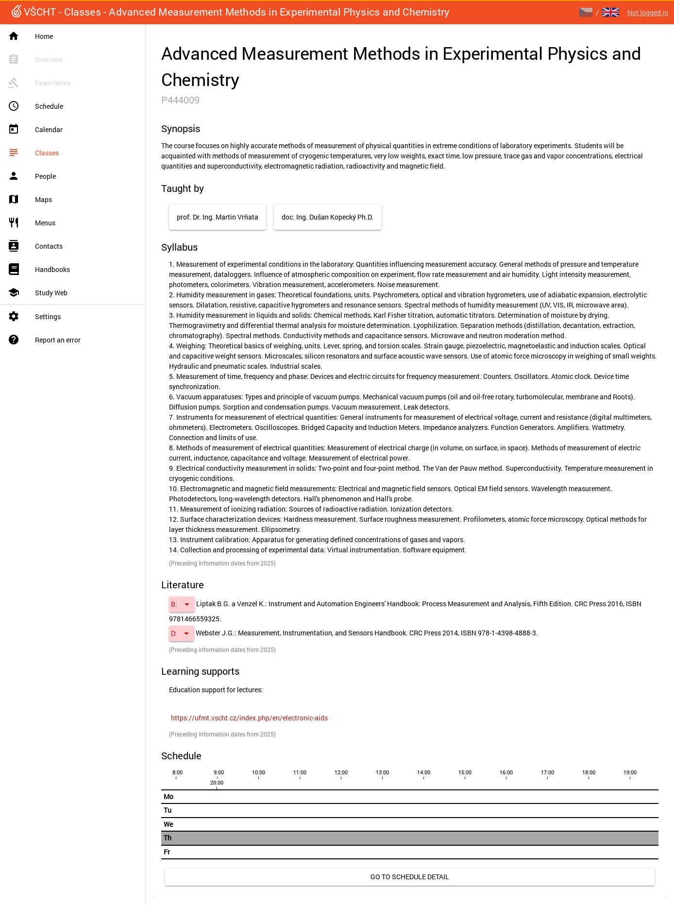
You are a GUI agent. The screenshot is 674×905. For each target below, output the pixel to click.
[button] (182, 604)
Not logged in (647, 12)
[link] (249, 718)
